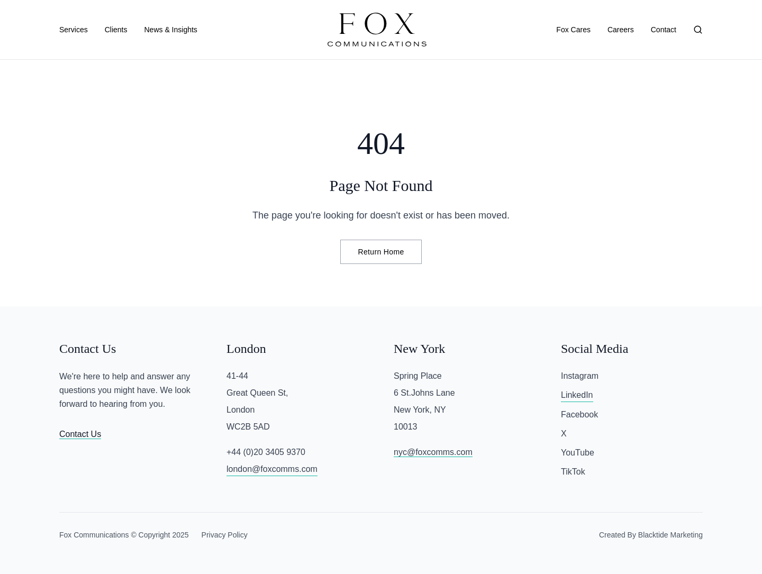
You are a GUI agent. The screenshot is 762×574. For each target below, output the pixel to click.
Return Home (381, 252)
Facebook (579, 414)
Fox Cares (573, 29)
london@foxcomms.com (272, 468)
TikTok (573, 471)
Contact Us (80, 434)
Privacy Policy (225, 535)
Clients (116, 29)
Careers (620, 29)
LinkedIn (577, 394)
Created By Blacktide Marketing (651, 535)
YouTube (577, 452)
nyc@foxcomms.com (433, 452)
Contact (663, 29)
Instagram (579, 375)
